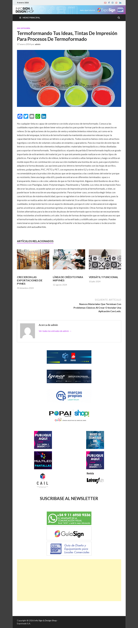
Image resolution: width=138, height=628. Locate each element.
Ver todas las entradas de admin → (55, 330)
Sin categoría (23, 28)
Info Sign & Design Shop (45, 620)
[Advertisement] (69, 580)
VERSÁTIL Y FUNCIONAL (103, 277)
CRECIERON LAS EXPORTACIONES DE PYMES (29, 280)
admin (37, 44)
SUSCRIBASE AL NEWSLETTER (69, 498)
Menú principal (31, 17)
